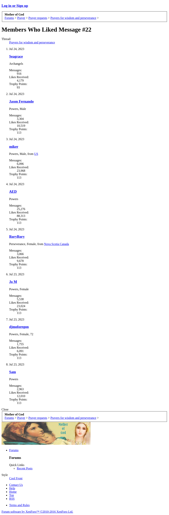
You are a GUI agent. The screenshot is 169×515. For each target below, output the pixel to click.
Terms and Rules (19, 505)
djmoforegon (19, 327)
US (36, 153)
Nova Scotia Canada (56, 244)
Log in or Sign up (15, 6)
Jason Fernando (21, 101)
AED (13, 192)
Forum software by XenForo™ (37, 511)
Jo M (13, 282)
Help (12, 488)
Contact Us (16, 484)
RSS (12, 498)
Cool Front (16, 478)
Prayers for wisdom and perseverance (32, 42)
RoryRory (17, 237)
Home (13, 491)
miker (13, 147)
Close (5, 409)
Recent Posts (24, 468)
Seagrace (16, 56)
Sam (12, 372)
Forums (14, 450)
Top (11, 495)
